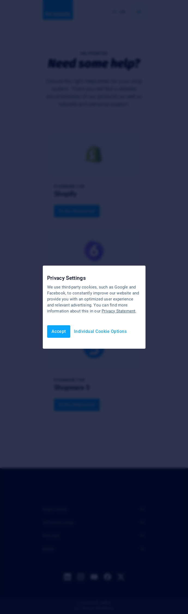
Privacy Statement (118, 311)
